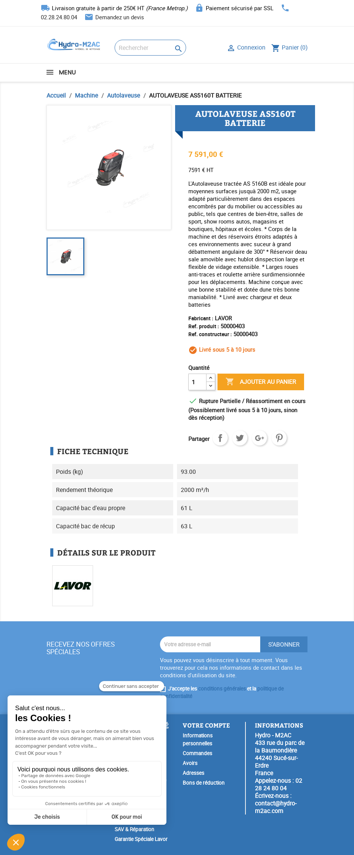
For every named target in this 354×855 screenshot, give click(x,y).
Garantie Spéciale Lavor (141, 839)
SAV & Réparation (134, 829)
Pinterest (279, 437)
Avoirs (190, 763)
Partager (220, 437)
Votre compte (206, 725)
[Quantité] (197, 382)
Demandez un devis (119, 17)
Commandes (197, 753)
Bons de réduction (204, 782)
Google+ (259, 437)
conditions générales (222, 688)
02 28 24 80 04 (278, 784)
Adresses (193, 773)
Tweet (239, 437)
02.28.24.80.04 (59, 17)
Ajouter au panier (260, 382)
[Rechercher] (150, 48)
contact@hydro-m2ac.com (276, 807)
